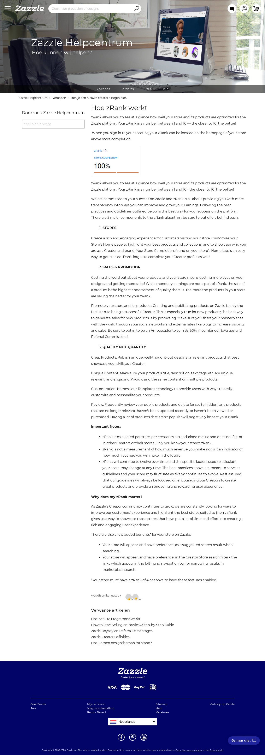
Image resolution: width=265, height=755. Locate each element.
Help (165, 89)
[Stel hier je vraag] (53, 124)
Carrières (127, 89)
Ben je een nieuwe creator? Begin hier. (99, 98)
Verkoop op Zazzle (222, 704)
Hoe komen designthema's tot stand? (121, 643)
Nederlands (127, 722)
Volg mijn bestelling (100, 708)
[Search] (136, 8)
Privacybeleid (216, 750)
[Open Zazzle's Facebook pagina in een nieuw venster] (121, 740)
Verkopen (59, 98)
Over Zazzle (38, 704)
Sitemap (161, 704)
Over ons (103, 89)
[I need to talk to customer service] (244, 740)
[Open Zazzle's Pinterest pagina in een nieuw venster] (133, 740)
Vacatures (162, 712)
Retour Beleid (96, 712)
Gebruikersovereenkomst (189, 750)
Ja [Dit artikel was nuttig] (131, 599)
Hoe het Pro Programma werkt (115, 619)
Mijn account (96, 704)
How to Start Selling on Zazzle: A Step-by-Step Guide (132, 625)
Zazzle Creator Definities (110, 637)
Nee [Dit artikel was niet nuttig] (138, 599)
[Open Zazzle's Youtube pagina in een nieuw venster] (144, 740)
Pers (148, 89)
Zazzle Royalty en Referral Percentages (122, 631)
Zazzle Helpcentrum (33, 98)
